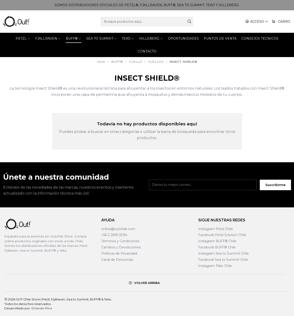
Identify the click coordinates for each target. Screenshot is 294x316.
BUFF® (117, 61)
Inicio (101, 61)
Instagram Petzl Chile (215, 229)
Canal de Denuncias (117, 260)
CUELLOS (156, 61)
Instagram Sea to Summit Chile (223, 253)
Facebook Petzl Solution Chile (222, 235)
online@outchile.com (118, 229)
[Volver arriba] (144, 283)
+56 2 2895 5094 (114, 235)
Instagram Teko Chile (215, 266)
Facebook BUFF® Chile (217, 247)
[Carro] (281, 21)
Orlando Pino (41, 308)
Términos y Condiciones (120, 241)
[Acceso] (256, 21)
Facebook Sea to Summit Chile (223, 260)
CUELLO (135, 61)
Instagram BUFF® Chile (217, 241)
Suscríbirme (275, 188)
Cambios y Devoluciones (121, 247)
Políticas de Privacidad (119, 253)
